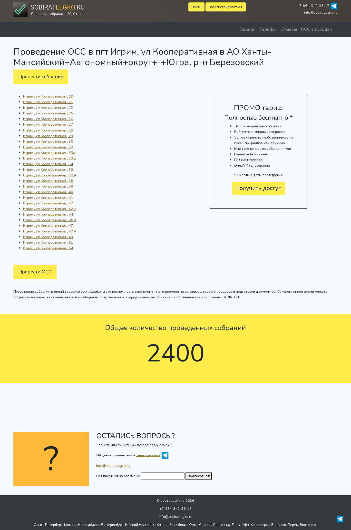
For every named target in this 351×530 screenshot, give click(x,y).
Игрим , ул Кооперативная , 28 (48, 130)
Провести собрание (40, 76)
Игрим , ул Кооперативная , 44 (48, 214)
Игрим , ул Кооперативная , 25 (48, 113)
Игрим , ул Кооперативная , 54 (48, 248)
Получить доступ (258, 188)
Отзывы (289, 29)
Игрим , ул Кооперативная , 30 (48, 141)
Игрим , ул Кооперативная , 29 (48, 135)
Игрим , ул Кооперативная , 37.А (49, 175)
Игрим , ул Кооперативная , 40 (48, 192)
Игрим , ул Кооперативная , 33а (49, 152)
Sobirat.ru (57, 7)
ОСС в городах (316, 29)
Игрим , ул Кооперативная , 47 (48, 225)
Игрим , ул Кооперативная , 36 (48, 169)
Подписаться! (198, 475)
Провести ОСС (35, 272)
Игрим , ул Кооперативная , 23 (48, 107)
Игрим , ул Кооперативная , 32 (48, 147)
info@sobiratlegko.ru (321, 12)
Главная (247, 29)
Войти (196, 6)
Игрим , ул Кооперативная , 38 (48, 180)
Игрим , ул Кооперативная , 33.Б (49, 158)
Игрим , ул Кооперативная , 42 (48, 203)
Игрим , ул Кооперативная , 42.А (49, 208)
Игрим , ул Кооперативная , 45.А (49, 220)
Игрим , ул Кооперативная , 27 (48, 124)
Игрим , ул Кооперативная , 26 (48, 118)
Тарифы (268, 29)
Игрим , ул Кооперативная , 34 (48, 163)
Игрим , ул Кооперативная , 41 (48, 197)
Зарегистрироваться (226, 6)
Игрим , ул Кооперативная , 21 (48, 102)
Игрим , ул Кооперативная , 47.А (49, 231)
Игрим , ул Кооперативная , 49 (48, 236)
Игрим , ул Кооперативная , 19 (48, 96)
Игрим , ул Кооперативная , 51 (48, 242)
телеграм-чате (148, 454)
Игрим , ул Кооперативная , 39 (48, 186)
